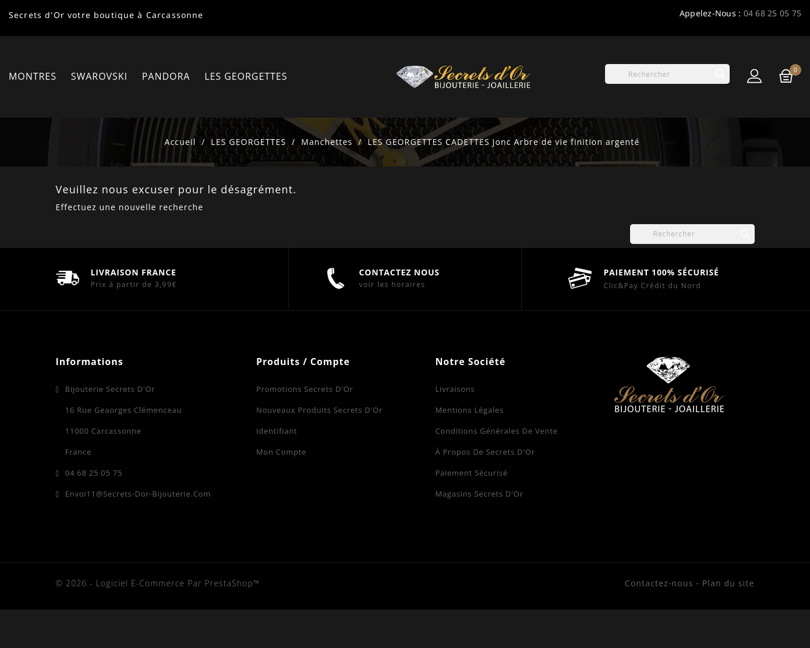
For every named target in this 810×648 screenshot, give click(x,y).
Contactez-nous (659, 621)
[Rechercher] (667, 74)
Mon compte (281, 490)
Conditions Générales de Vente (496, 469)
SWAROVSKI (99, 76)
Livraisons (455, 427)
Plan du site (728, 621)
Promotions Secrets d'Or (304, 427)
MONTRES (32, 76)
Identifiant (277, 469)
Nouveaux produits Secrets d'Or (319, 448)
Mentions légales (469, 448)
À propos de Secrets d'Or (485, 490)
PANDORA (166, 76)
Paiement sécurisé (471, 511)
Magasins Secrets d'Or (479, 532)
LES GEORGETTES (245, 76)
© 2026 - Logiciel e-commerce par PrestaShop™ (158, 621)
